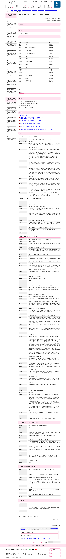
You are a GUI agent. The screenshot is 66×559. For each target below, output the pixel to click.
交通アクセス (38, 545)
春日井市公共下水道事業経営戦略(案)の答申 (11, 139)
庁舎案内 (53, 549)
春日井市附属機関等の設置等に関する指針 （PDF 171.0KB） (31, 120)
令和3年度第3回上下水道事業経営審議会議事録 (11, 89)
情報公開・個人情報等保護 (26, 10)
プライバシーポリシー (31, 545)
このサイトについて (16, 545)
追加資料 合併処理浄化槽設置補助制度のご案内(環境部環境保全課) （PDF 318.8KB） (36, 129)
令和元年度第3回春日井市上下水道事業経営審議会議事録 (11, 108)
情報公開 (19, 10)
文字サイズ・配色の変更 (43, 1)
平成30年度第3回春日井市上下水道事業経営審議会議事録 (11, 126)
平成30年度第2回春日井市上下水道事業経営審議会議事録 (11, 130)
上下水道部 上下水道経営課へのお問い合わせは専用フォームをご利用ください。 (37, 538)
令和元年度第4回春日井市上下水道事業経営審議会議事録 (11, 103)
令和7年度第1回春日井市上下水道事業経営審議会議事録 (11, 20)
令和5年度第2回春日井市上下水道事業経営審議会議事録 (11, 68)
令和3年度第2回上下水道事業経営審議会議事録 (11, 92)
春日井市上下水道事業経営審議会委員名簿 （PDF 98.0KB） (31, 117)
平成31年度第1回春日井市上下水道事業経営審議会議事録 (11, 117)
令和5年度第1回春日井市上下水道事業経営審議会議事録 (11, 63)
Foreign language (27, 1)
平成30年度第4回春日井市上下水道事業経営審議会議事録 (11, 121)
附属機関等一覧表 (41, 10)
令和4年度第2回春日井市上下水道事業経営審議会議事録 (11, 76)
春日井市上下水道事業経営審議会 (51, 10)
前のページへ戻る (37, 542)
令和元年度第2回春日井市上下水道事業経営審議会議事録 (11, 112)
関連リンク (44, 545)
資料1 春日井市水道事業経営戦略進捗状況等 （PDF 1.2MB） (31, 123)
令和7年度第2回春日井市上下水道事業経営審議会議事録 (11, 24)
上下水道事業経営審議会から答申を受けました (11, 42)
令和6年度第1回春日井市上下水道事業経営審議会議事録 (11, 59)
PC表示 (51, 542)
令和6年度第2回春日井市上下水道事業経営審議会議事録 (11, 50)
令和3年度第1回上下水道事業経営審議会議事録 (11, 95)
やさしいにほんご (35, 1)
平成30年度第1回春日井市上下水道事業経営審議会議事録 (11, 135)
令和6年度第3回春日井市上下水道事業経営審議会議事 (11, 45)
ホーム (12, 10)
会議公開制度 (34, 10)
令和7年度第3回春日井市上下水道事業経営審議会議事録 (11, 29)
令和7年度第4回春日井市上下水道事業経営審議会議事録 (11, 33)
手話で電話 (50, 1)
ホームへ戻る (44, 542)
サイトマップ (9, 545)
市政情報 (15, 10)
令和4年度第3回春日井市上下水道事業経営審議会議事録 (11, 72)
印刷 (48, 20)
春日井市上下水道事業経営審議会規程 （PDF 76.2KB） (30, 118)
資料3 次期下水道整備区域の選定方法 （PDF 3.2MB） (30, 126)
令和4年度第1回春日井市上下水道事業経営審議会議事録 (11, 81)
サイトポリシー (23, 545)
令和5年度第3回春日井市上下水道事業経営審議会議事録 (11, 54)
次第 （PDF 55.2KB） (24, 115)
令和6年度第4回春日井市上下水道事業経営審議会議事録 (11, 37)
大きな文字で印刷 (55, 20)
